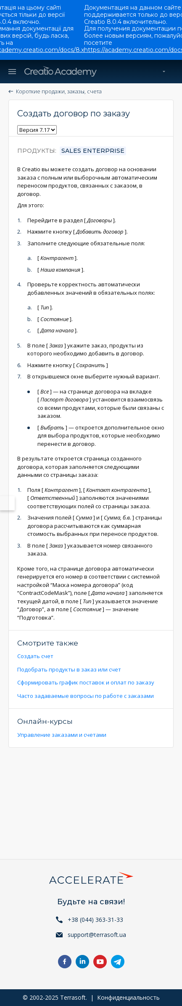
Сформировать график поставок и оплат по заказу (85, 682)
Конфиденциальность (128, 997)
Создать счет (35, 656)
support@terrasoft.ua (97, 935)
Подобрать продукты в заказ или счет (69, 669)
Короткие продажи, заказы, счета (59, 91)
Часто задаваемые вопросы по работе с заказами (85, 696)
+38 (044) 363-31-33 (95, 920)
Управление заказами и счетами (61, 734)
